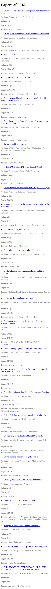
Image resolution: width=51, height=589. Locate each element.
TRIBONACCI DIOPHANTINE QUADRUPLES (23, 167)
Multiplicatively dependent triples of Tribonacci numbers (26, 348)
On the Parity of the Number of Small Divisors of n (23, 436)
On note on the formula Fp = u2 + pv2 (18, 298)
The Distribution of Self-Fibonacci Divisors (20, 500)
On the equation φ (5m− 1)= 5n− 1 (17, 229)
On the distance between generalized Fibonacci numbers (25, 250)
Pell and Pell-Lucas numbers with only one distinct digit (25, 415)
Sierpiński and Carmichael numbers (17, 144)
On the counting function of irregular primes (21, 457)
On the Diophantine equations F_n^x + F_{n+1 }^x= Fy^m (27, 188)
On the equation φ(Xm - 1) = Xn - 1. (18, 77)
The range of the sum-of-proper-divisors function (23, 480)
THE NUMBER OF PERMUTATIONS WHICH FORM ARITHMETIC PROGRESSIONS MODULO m (24, 568)
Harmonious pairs (10, 54)
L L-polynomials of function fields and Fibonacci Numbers (26, 34)
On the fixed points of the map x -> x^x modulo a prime (25, 546)
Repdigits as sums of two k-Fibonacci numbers (22, 526)
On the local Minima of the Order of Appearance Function (26, 392)
